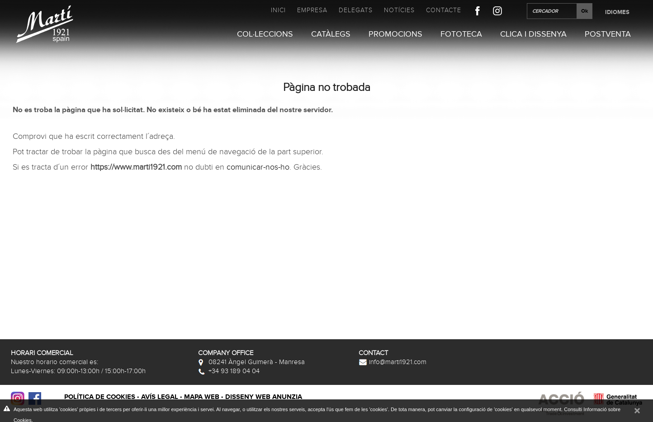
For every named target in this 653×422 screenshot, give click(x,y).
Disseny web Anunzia (263, 397)
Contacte (443, 10)
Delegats (356, 10)
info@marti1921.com (392, 362)
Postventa (608, 34)
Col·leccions (265, 34)
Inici (278, 10)
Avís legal (159, 397)
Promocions (395, 34)
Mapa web (201, 397)
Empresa (312, 10)
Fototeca (461, 34)
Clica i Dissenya (533, 34)
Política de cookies (99, 397)
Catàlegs (330, 34)
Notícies (399, 10)
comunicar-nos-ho (258, 167)
